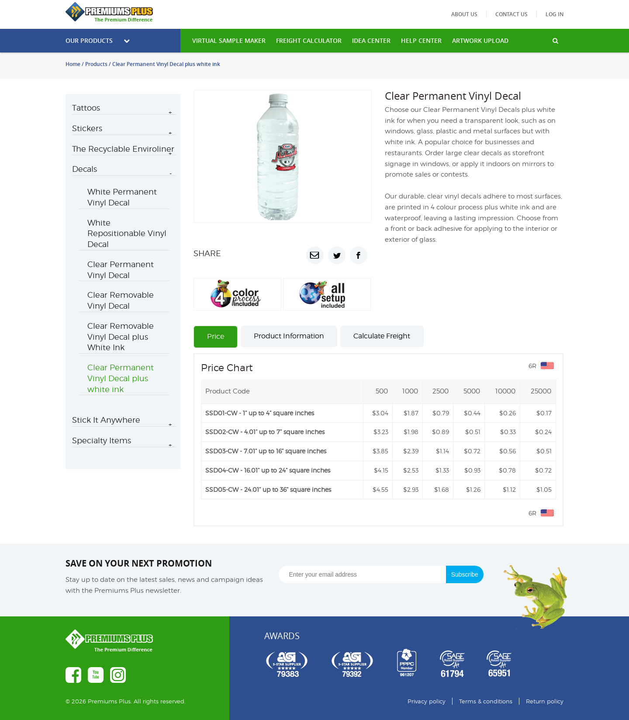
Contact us (511, 14)
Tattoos (86, 107)
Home (73, 64)
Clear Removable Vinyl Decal (120, 300)
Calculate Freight (381, 336)
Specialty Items (101, 440)
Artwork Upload (480, 40)
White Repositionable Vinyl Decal (126, 233)
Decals (84, 169)
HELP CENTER (421, 40)
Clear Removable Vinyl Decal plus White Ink (120, 336)
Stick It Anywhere (106, 419)
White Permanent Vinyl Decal (122, 197)
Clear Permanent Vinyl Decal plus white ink (120, 378)
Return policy (544, 701)
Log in (554, 14)
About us (464, 14)
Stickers (87, 128)
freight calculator (309, 40)
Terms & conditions (485, 701)
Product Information (289, 336)
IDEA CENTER (371, 40)
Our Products (98, 40)
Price (215, 336)
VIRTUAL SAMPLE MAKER (229, 40)
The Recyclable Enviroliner (123, 148)
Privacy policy (427, 701)
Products (96, 64)
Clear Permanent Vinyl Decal (120, 270)
